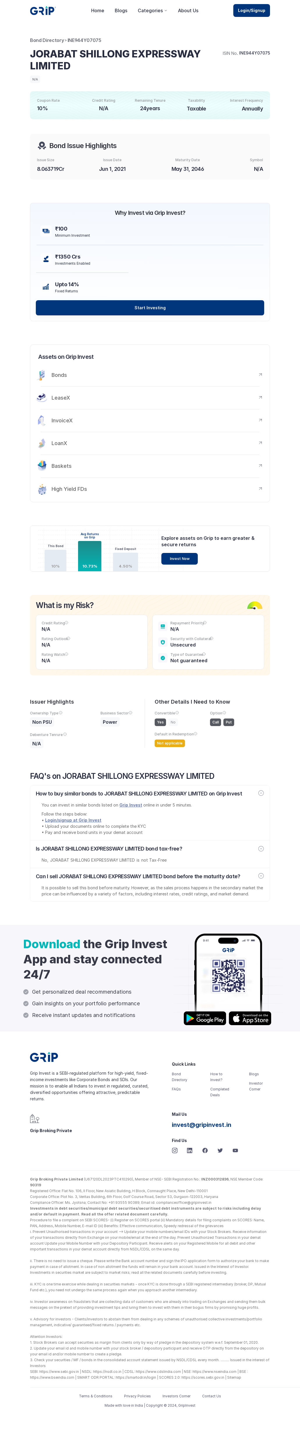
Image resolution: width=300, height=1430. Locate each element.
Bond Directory (47, 40)
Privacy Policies (137, 1396)
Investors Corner (176, 1396)
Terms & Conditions (95, 1396)
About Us (188, 10)
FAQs (176, 1089)
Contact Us (211, 1396)
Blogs (121, 10)
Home (97, 10)
